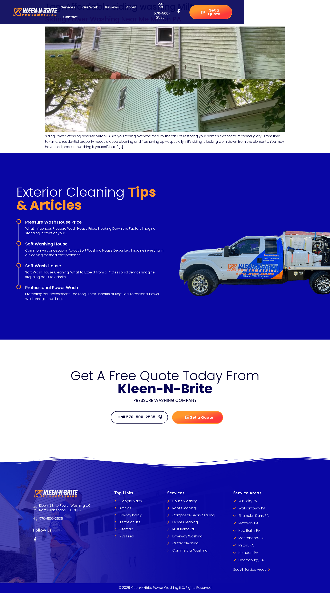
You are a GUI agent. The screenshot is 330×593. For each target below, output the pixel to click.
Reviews (112, 7)
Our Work (90, 7)
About (131, 7)
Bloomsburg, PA (251, 560)
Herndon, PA (248, 552)
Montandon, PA (250, 538)
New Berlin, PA (249, 530)
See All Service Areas (251, 569)
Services (68, 7)
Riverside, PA (248, 523)
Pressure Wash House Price (53, 222)
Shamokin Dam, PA (253, 515)
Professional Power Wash (51, 288)
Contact (70, 17)
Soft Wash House (43, 266)
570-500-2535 (162, 15)
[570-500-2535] (160, 5)
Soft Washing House (46, 244)
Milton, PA (246, 545)
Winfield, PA (247, 500)
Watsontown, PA (251, 508)
